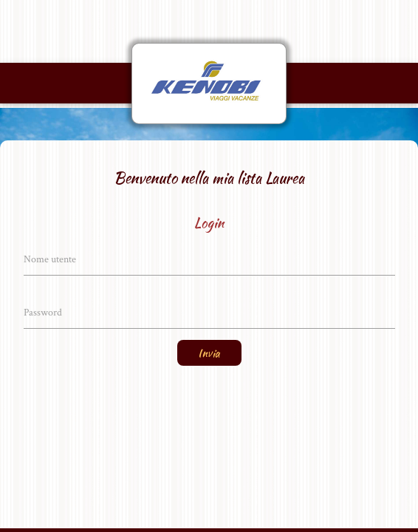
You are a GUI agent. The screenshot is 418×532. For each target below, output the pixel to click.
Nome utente (50, 259)
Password (43, 312)
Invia (209, 353)
